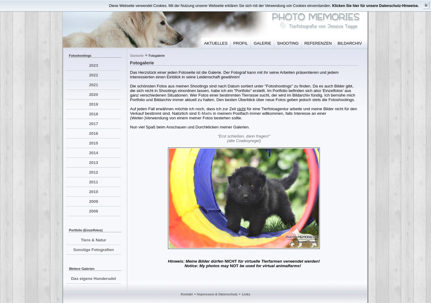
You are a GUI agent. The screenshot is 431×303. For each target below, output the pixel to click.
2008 (93, 211)
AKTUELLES (215, 43)
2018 (93, 114)
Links (246, 294)
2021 (93, 85)
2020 (93, 94)
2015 (93, 143)
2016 (93, 133)
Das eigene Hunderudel (93, 278)
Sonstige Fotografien (93, 249)
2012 (93, 172)
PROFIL (240, 43)
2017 (93, 123)
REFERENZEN (318, 43)
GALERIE (262, 43)
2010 (93, 191)
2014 (93, 153)
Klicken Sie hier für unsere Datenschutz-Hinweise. (375, 6)
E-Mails (205, 113)
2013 (93, 162)
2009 (93, 201)
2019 (93, 104)
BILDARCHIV (349, 43)
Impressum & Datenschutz (217, 294)
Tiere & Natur (93, 240)
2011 (93, 182)
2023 (93, 65)
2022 (93, 75)
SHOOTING (288, 43)
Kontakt (187, 294)
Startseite (137, 55)
